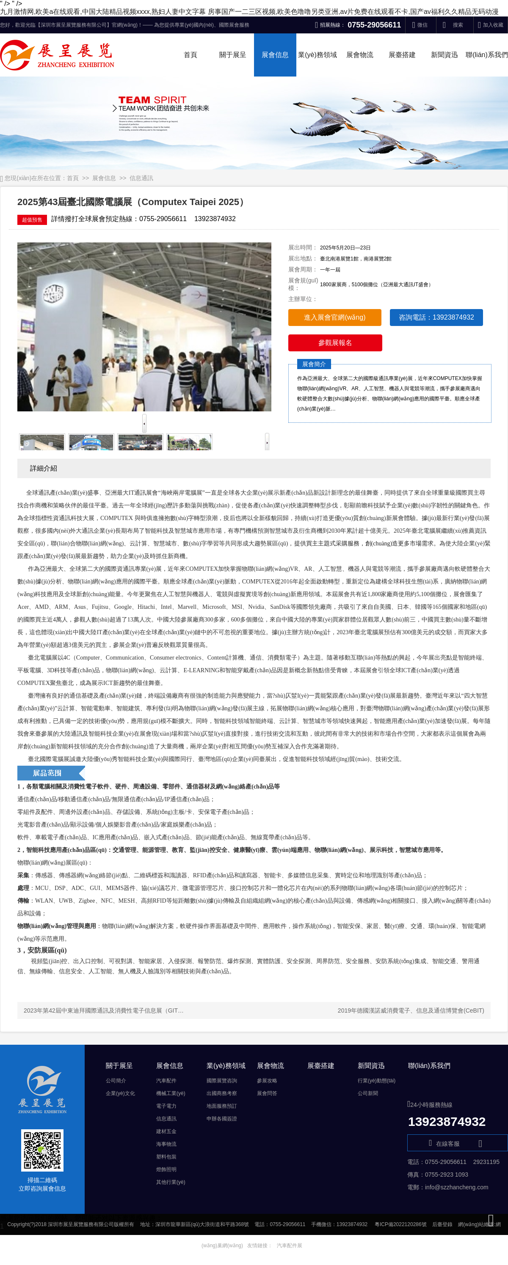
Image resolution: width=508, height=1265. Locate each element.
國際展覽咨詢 (222, 1081)
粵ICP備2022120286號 (401, 1224)
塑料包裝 (166, 1157)
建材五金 (166, 1131)
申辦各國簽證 (222, 1119)
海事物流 (166, 1144)
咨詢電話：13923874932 (436, 317)
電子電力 (166, 1106)
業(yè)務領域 (317, 54)
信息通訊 (141, 178)
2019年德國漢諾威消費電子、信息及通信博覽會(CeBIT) (411, 1010)
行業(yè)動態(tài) (376, 1081)
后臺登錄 (442, 1224)
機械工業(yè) (170, 1093)
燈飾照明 (166, 1169)
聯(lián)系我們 (487, 54)
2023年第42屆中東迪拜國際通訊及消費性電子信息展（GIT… (104, 1010)
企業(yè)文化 (120, 1093)
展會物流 (359, 54)
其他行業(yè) (170, 1182)
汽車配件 (166, 1081)
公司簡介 (116, 1081)
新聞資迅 (444, 54)
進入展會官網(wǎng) (334, 317)
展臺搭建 (402, 54)
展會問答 (267, 1093)
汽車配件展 (289, 1246)
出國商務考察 (222, 1093)
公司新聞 (368, 1093)
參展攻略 (267, 1081)
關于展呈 (232, 54)
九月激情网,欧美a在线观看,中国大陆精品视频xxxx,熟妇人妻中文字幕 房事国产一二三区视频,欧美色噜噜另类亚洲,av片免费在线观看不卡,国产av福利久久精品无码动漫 (249, 11)
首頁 (190, 54)
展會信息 (275, 54)
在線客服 (457, 1143)
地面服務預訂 (222, 1106)
